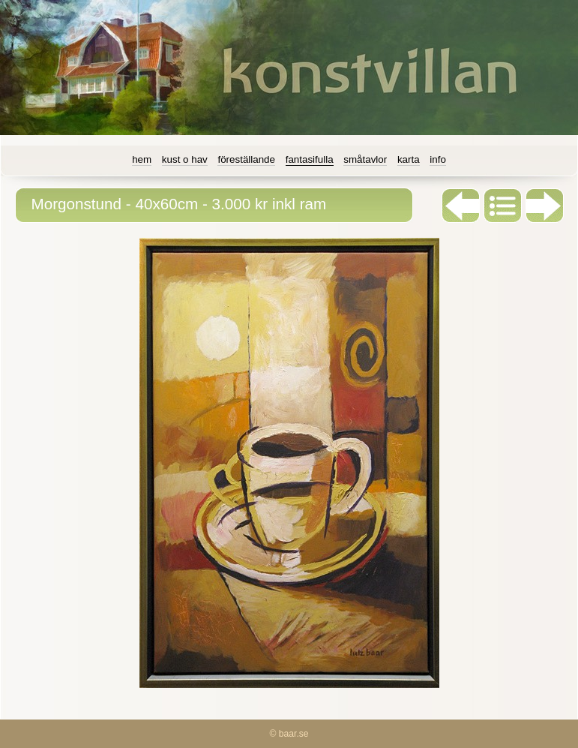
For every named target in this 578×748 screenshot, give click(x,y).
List (503, 205)
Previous (461, 205)
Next (545, 205)
